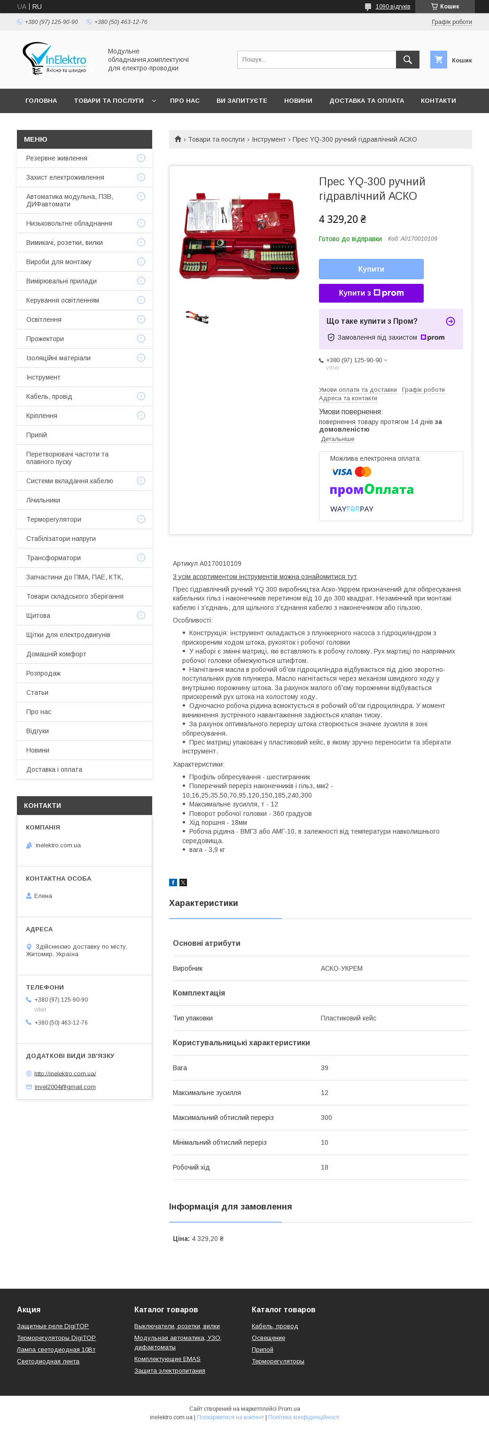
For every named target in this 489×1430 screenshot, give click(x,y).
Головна (41, 100)
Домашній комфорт (56, 654)
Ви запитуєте (242, 100)
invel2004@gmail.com (65, 1086)
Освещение (268, 1337)
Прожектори (45, 338)
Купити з (371, 293)
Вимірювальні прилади (61, 281)
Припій (36, 435)
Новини (298, 100)
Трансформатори (53, 558)
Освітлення (44, 319)
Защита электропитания (169, 1370)
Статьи (37, 692)
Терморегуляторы (278, 1361)
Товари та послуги (109, 100)
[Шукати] (407, 59)
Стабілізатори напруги (61, 538)
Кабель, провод (275, 1326)
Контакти (438, 100)
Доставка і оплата (54, 769)
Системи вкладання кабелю (69, 481)
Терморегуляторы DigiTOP (56, 1337)
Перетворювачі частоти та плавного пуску (67, 457)
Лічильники (43, 500)
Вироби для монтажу (59, 262)
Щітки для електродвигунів (68, 635)
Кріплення (41, 415)
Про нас (185, 100)
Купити (371, 269)
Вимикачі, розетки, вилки (64, 242)
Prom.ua (289, 1409)
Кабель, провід (49, 396)
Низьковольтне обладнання (69, 223)
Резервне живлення (56, 158)
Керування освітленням (62, 300)
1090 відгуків (393, 6)
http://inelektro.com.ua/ (65, 1073)
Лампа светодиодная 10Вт (56, 1349)
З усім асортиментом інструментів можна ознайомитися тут (265, 576)
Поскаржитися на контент (230, 1417)
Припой (262, 1349)
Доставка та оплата (366, 100)
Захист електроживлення (65, 177)
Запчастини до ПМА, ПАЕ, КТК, (74, 577)
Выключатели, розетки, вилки (177, 1326)
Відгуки (37, 731)
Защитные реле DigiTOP (53, 1326)
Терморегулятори (53, 519)
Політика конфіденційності (304, 1417)
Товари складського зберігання (75, 596)
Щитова (38, 615)
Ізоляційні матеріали (58, 358)
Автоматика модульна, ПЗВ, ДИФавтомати (69, 200)
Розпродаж (43, 673)
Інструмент (269, 139)
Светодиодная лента (48, 1361)
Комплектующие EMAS (167, 1358)
